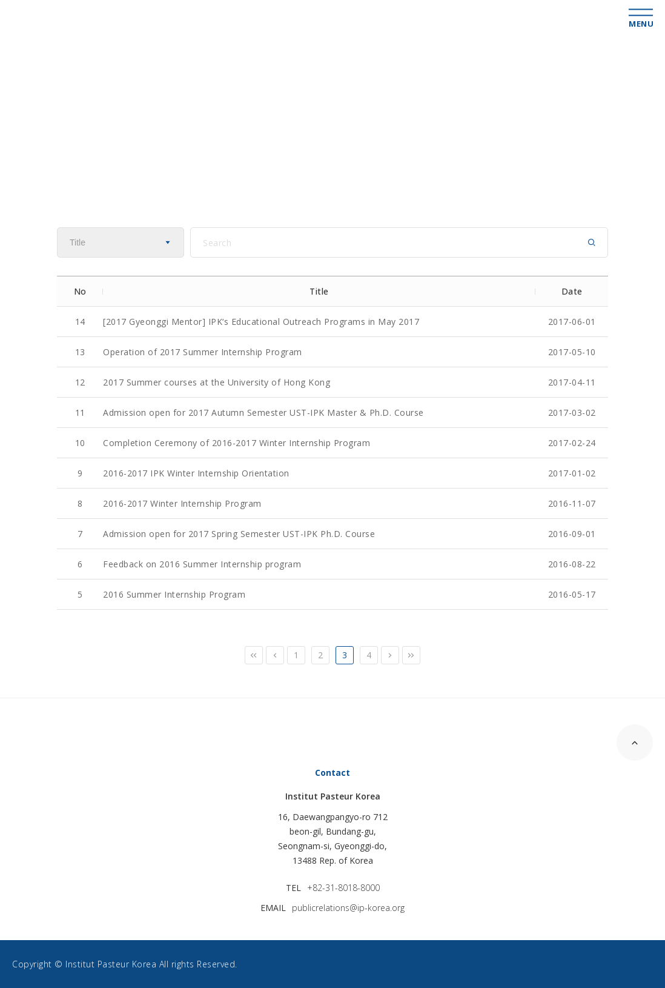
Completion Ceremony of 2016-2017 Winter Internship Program (236, 443)
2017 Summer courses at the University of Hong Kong (216, 382)
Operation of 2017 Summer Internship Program (202, 352)
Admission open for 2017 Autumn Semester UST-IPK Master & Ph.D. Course (263, 412)
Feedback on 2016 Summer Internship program (202, 564)
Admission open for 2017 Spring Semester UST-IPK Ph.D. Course (239, 533)
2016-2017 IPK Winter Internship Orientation (196, 473)
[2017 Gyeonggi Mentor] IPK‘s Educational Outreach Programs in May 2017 (261, 321)
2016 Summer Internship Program (174, 594)
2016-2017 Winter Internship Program (182, 503)
